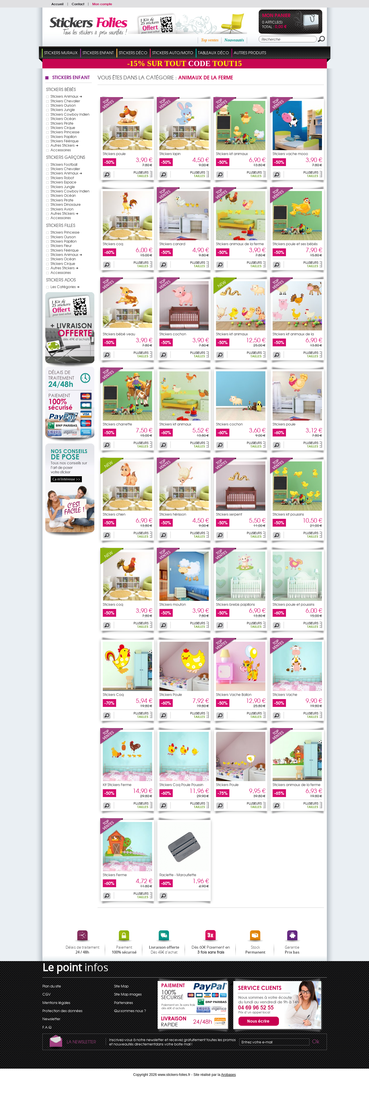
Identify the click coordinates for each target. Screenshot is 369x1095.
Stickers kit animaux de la (293, 333)
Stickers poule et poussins (293, 604)
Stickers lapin (170, 153)
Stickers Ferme (115, 874)
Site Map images (128, 994)
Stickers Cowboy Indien (70, 114)
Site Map (121, 986)
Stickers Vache (285, 694)
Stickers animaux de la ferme (240, 243)
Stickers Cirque (63, 127)
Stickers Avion (62, 209)
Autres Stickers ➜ (64, 145)
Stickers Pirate (62, 123)
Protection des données (62, 1010)
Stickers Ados (61, 280)
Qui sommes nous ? (130, 1010)
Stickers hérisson (172, 514)
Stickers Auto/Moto (172, 52)
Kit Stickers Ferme (117, 784)
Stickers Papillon (64, 136)
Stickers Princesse (65, 132)
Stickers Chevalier (65, 101)
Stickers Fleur (61, 245)
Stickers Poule (170, 694)
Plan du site (51, 986)
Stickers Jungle (63, 110)
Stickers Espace (63, 182)
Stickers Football (64, 164)
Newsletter (51, 1018)
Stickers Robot (62, 178)
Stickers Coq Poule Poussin (181, 784)
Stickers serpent (229, 514)
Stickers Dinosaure (66, 204)
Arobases (228, 1075)
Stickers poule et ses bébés (295, 243)
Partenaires (123, 1002)
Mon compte (102, 3)
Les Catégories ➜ (65, 287)
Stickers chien (114, 514)
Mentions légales (56, 1002)
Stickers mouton (172, 604)
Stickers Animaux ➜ (66, 96)
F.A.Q (46, 1027)
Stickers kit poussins (288, 514)
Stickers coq (113, 243)
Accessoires (61, 150)
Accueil (57, 3)
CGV (46, 994)
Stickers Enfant (98, 52)
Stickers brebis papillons (235, 604)
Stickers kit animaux (232, 153)
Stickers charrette (117, 424)
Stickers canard (172, 243)
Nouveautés (234, 40)
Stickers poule (114, 153)
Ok (315, 1042)
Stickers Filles (60, 225)
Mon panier (276, 16)
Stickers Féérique (65, 141)
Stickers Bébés (61, 89)
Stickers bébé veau (119, 333)
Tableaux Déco (213, 52)
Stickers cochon (172, 333)
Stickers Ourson (63, 105)
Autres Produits (250, 52)
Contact (78, 3)
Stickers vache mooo (290, 153)
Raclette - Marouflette (177, 874)
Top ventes (210, 40)
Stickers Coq (113, 694)
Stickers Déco (133, 52)
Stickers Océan (63, 119)
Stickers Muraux (61, 52)
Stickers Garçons (65, 157)
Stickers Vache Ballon (233, 694)
